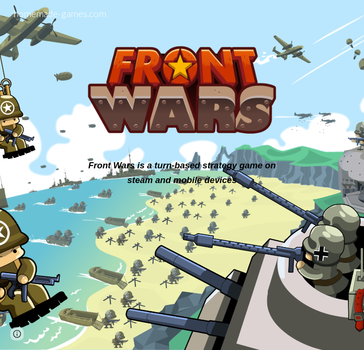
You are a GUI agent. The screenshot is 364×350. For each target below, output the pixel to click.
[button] (17, 334)
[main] (182, 172)
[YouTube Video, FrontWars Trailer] (182, 258)
